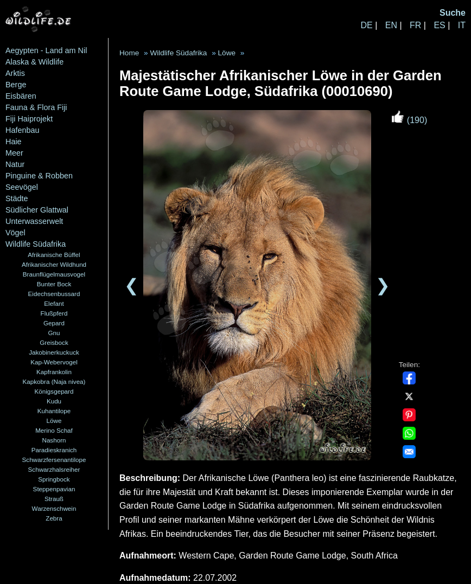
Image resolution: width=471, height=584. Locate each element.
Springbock (53, 479)
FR (415, 25)
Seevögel (21, 187)
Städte (16, 198)
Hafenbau (22, 130)
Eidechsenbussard (54, 293)
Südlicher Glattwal (36, 210)
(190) (409, 120)
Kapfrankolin (54, 371)
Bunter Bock (54, 283)
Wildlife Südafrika (35, 244)
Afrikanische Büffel (54, 254)
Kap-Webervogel (54, 361)
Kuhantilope (54, 410)
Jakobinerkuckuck (54, 352)
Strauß (53, 498)
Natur (14, 164)
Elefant (53, 303)
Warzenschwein (54, 508)
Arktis (15, 73)
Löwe (54, 420)
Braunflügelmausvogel (54, 274)
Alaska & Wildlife (34, 61)
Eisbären (20, 96)
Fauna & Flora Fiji (36, 107)
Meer (14, 153)
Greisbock (54, 342)
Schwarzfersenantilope (54, 459)
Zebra (54, 518)
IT (462, 25)
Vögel (15, 232)
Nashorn (54, 440)
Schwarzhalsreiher (54, 469)
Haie (13, 141)
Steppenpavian (54, 488)
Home (129, 53)
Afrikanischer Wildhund (54, 264)
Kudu (54, 401)
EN (391, 25)
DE (366, 25)
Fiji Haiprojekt (29, 118)
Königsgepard (54, 391)
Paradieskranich (54, 449)
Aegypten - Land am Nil (46, 50)
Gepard (54, 322)
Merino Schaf (54, 430)
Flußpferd (54, 313)
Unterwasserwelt (34, 221)
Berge (15, 84)
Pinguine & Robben (39, 175)
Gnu (54, 332)
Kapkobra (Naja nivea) (54, 381)
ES (439, 25)
